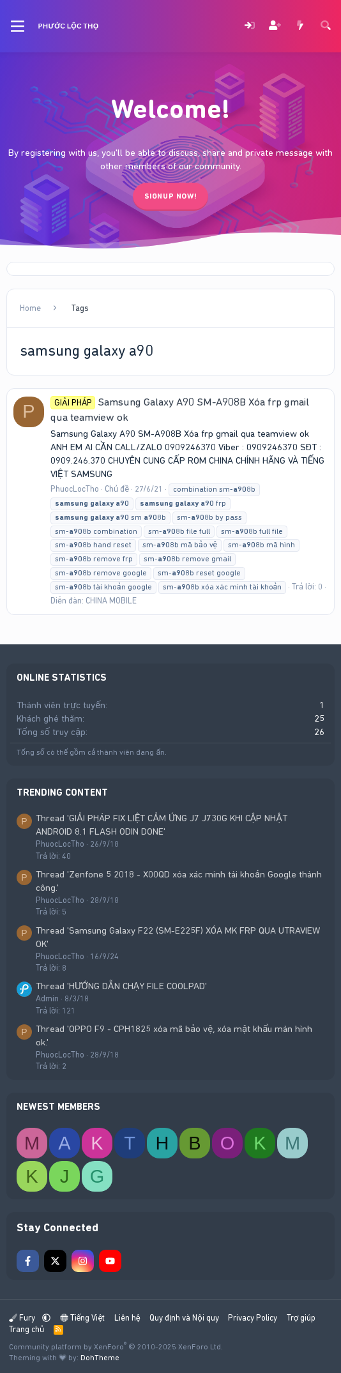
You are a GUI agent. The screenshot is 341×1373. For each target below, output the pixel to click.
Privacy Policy (252, 1318)
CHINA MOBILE (111, 600)
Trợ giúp (301, 1318)
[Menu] (18, 26)
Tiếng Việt (82, 1318)
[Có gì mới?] (300, 26)
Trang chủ (26, 1329)
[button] (46, 1318)
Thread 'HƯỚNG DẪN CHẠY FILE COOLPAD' (121, 986)
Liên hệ (127, 1318)
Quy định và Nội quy (184, 1318)
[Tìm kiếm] (325, 26)
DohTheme (99, 1357)
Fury (23, 1318)
